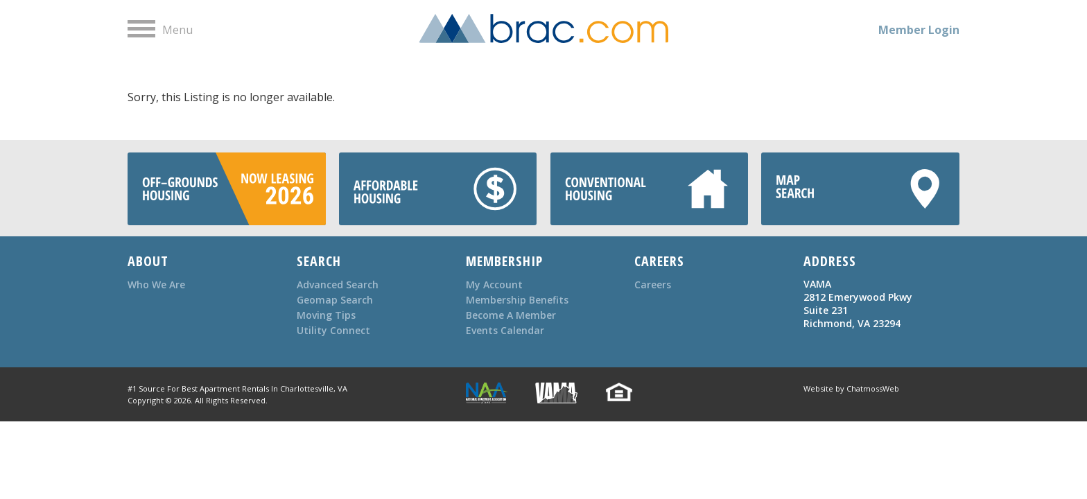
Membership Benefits (517, 299)
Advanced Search (338, 284)
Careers (652, 284)
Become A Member (511, 315)
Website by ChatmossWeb (851, 388)
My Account (494, 284)
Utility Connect (333, 330)
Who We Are (156, 284)
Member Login (918, 29)
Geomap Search (335, 299)
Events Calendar (505, 330)
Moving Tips (326, 315)
